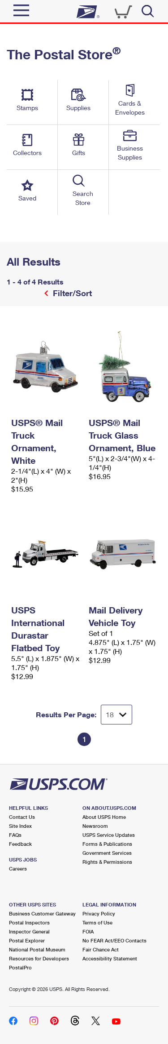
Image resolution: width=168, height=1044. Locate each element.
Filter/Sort (71, 293)
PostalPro (20, 967)
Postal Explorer (27, 940)
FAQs (15, 835)
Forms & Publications (107, 844)
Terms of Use (97, 922)
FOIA (88, 931)
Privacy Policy (98, 913)
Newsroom (95, 826)
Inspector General (29, 931)
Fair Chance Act (100, 949)
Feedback (20, 844)
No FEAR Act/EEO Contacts (114, 940)
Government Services (107, 853)
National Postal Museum (37, 949)
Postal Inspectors (29, 922)
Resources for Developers (39, 958)
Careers (18, 868)
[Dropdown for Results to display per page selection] (116, 714)
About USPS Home (104, 817)
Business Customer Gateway (42, 913)
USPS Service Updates (108, 835)
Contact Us (22, 817)
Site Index (20, 826)
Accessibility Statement (109, 958)
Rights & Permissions (107, 862)
